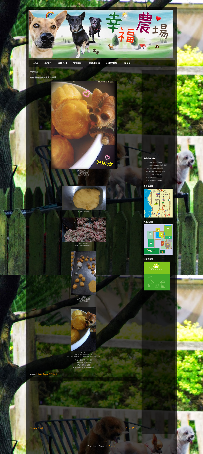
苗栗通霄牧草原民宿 (154, 181)
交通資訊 (77, 63)
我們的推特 (111, 63)
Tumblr (127, 63)
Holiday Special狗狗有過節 (46, 374)
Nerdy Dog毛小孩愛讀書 (155, 171)
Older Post (131, 428)
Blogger (112, 446)
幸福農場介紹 (151, 177)
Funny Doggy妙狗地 (154, 162)
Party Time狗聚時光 (154, 174)
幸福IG (48, 63)
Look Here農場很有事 (154, 168)
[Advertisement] (83, 403)
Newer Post (36, 428)
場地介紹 (62, 63)
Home (35, 63)
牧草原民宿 (94, 63)
